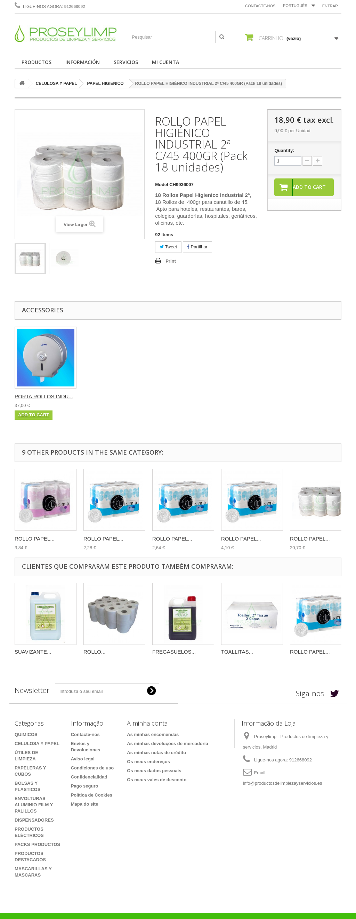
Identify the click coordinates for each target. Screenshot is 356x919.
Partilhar (197, 246)
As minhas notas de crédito (156, 752)
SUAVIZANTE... (33, 652)
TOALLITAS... (237, 652)
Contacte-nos (260, 6)
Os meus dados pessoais (154, 770)
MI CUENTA (165, 62)
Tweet (168, 246)
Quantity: (284, 150)
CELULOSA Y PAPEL (56, 83)
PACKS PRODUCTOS (37, 844)
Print (170, 261)
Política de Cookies (91, 795)
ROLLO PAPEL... (35, 539)
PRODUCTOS (36, 62)
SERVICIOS (126, 62)
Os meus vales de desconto (156, 779)
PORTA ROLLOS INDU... (44, 396)
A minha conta (147, 723)
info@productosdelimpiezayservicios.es (282, 783)
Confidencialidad (89, 777)
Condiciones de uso (92, 767)
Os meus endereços (148, 761)
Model (161, 184)
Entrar (330, 6)
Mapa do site (84, 804)
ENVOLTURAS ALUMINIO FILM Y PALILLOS (34, 805)
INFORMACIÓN (82, 62)
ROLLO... (94, 652)
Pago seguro (84, 786)
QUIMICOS (26, 734)
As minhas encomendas (153, 734)
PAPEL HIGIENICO (105, 83)
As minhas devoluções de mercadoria (167, 743)
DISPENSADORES (34, 820)
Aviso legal (83, 758)
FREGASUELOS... (174, 652)
